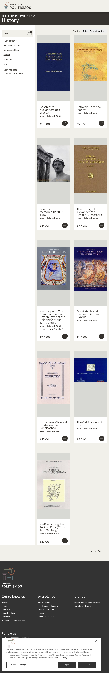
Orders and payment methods (87, 603)
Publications (10, 41)
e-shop (11, 16)
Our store (6, 617)
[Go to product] (65, 123)
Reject (66, 667)
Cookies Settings (18, 667)
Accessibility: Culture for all (13, 620)
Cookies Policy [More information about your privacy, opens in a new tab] (60, 660)
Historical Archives (46, 610)
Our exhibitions (8, 613)
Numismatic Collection (48, 606)
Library (41, 613)
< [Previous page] (91, 552)
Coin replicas (10, 70)
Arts (5, 64)
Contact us (6, 606)
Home (4, 16)
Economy (8, 59)
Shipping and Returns (83, 606)
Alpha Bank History (12, 45)
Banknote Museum (46, 617)
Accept (87, 667)
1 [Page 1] (95, 552)
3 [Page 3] (103, 552)
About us (6, 603)
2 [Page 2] (99, 552)
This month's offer (13, 73)
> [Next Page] (106, 552)
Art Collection (44, 603)
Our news (6, 610)
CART (6, 33)
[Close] (96, 642)
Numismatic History (12, 50)
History (7, 55)
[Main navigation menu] (102, 6)
